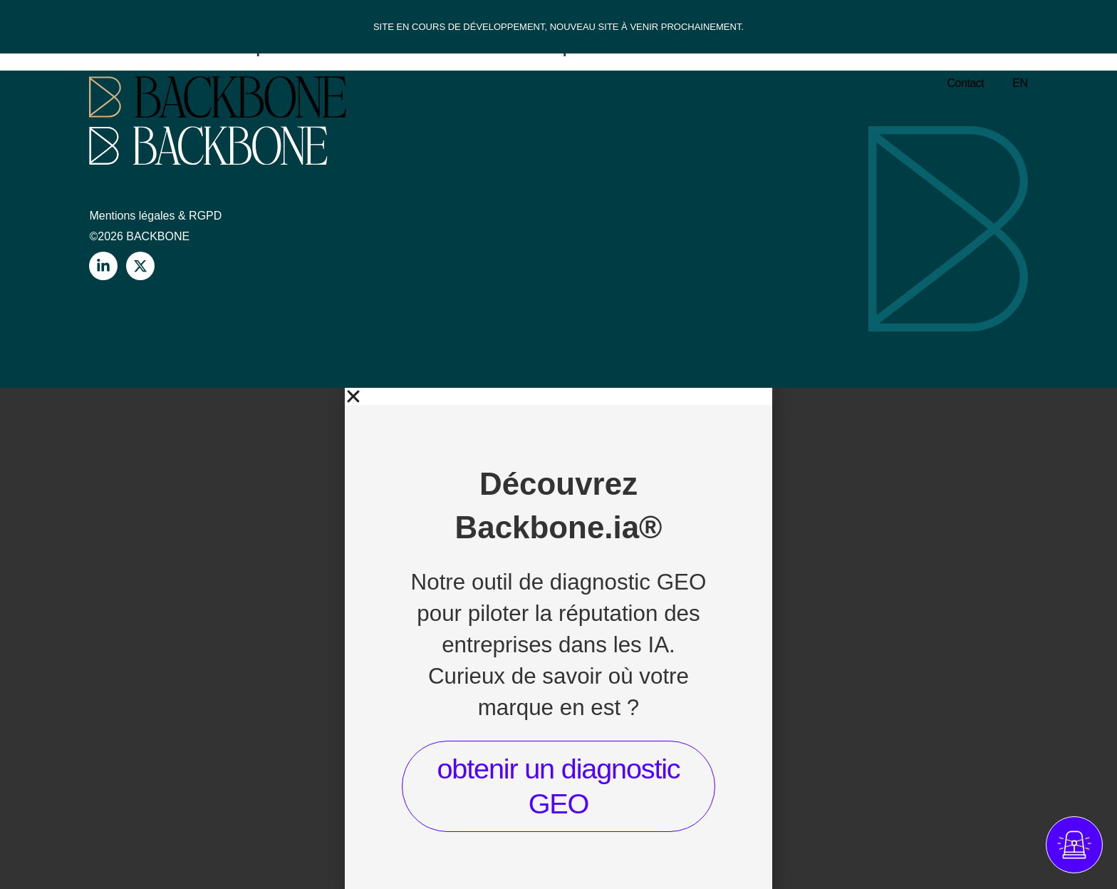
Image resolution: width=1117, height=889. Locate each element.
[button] (558, 396)
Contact (965, 83)
